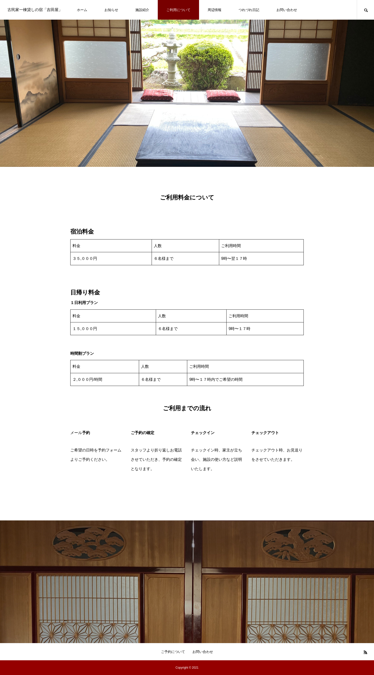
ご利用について (178, 10)
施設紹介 (142, 10)
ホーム (82, 10)
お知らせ (111, 10)
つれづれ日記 (249, 10)
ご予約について (173, 652)
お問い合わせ (286, 10)
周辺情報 (214, 10)
